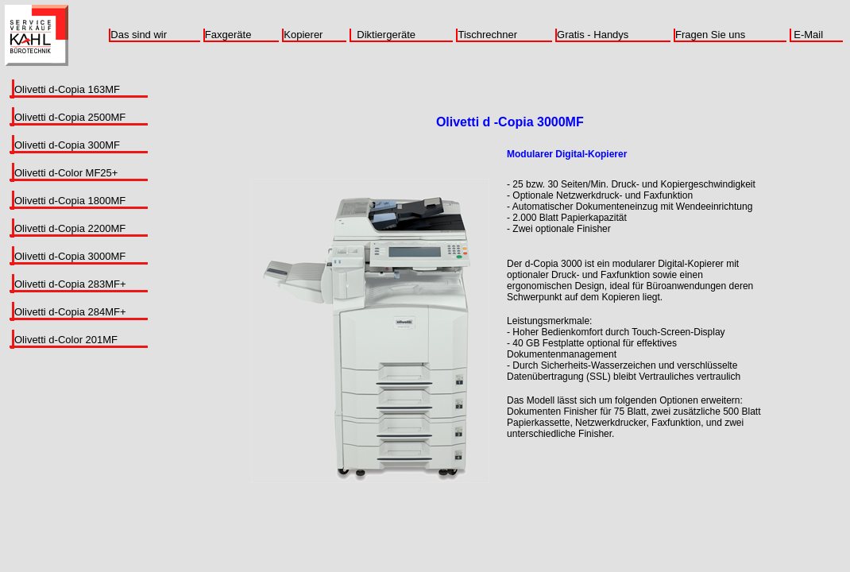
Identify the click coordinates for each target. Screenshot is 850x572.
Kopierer (303, 35)
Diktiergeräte (386, 35)
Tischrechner (487, 35)
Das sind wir (138, 35)
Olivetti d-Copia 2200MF (70, 228)
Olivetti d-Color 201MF (66, 340)
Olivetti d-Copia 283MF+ (70, 284)
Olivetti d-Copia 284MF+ (70, 312)
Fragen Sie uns (710, 35)
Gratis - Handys (592, 35)
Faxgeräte (228, 35)
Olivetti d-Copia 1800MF (70, 201)
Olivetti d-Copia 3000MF (70, 256)
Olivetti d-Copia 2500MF (70, 117)
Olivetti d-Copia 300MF (67, 145)
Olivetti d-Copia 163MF (67, 89)
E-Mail (808, 35)
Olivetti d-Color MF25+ (66, 173)
